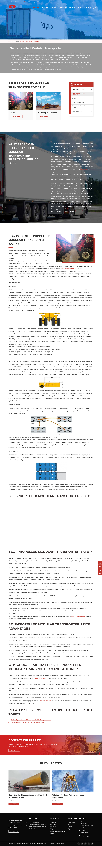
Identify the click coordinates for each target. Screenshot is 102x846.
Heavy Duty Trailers (82, 89)
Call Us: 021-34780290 (84, 831)
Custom (52, 835)
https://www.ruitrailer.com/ (78, 616)
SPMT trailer (84, 169)
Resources (63, 6)
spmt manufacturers (45, 700)
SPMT (13, 113)
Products (35, 6)
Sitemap (52, 843)
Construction (53, 822)
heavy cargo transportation (69, 268)
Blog (69, 829)
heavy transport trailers (41, 678)
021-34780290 (15, 2)
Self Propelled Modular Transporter (30, 41)
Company (54, 6)
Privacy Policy (60, 843)
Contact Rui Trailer (24, 740)
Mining (51, 829)
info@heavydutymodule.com (34, 2)
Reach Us (14, 750)
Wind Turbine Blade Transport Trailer (82, 106)
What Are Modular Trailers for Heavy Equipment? (68, 796)
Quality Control (71, 822)
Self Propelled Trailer (47, 113)
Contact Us (87, 6)
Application (45, 6)
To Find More (14, 831)
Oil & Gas (52, 833)
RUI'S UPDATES (51, 763)
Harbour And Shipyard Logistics (58, 831)
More (14, 804)
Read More (16, 116)
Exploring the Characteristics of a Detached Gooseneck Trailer (27, 796)
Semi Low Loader (82, 111)
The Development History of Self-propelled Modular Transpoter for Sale (31, 720)
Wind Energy (53, 826)
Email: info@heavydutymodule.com (87, 835)
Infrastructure (53, 824)
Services (72, 6)
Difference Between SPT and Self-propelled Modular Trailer (27, 722)
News (79, 6)
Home (13, 41)
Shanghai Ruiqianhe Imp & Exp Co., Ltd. (25, 843)
